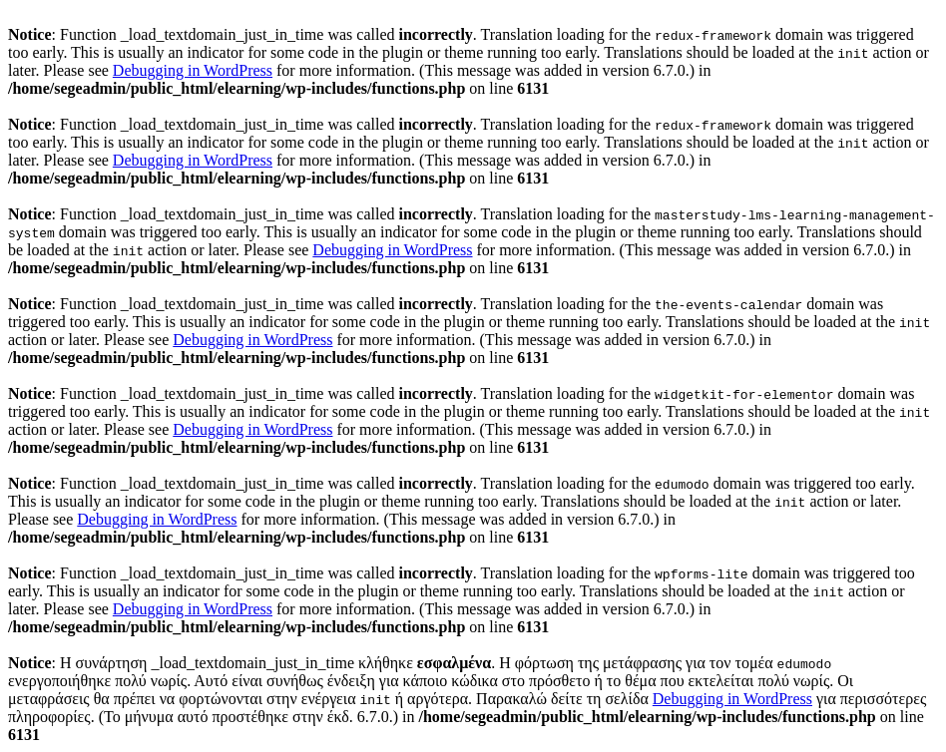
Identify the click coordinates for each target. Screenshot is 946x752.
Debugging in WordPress (192, 70)
